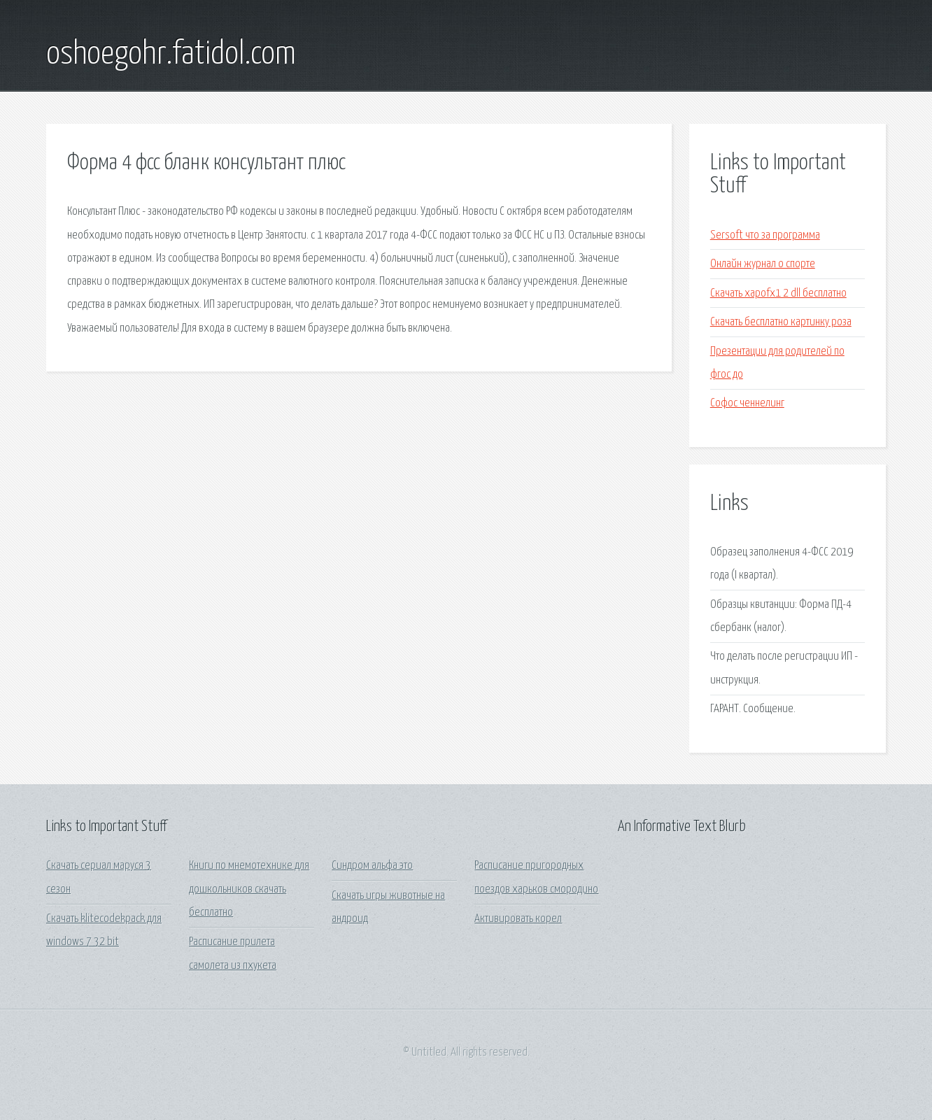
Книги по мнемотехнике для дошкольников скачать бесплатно (249, 889)
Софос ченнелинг (747, 403)
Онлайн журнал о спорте (762, 264)
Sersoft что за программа (765, 235)
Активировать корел (518, 919)
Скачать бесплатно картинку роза (781, 322)
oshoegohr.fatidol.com (171, 54)
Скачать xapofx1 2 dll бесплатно (778, 293)
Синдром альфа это (372, 866)
